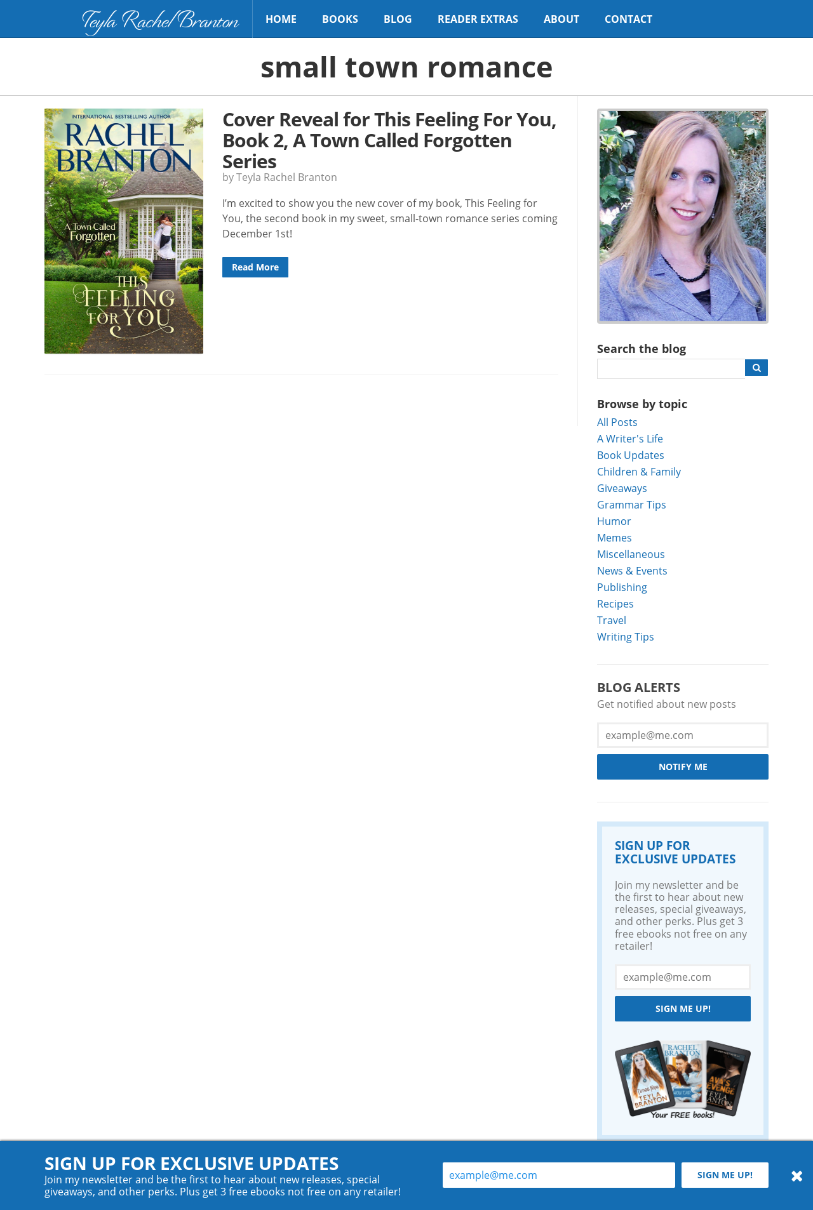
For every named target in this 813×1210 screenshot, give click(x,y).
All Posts (617, 422)
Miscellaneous (631, 554)
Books (340, 19)
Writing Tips (625, 636)
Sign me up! (683, 1008)
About (561, 19)
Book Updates (630, 455)
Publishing (622, 587)
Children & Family (639, 471)
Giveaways (622, 488)
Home (281, 19)
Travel (611, 620)
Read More (255, 267)
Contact (628, 19)
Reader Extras (478, 19)
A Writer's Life (630, 438)
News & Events (632, 570)
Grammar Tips (631, 504)
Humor (614, 521)
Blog (398, 19)
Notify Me (683, 767)
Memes (614, 537)
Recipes (615, 603)
